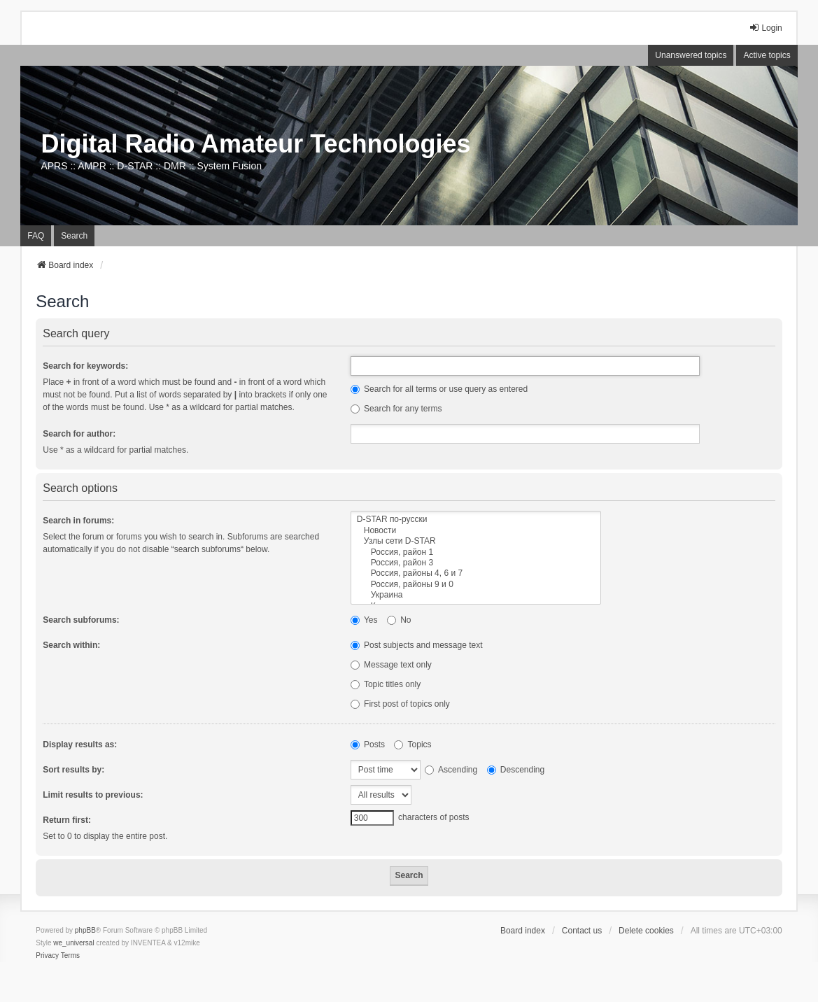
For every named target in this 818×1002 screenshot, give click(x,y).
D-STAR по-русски (475, 519)
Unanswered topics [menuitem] (690, 55)
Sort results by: (73, 770)
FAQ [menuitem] (35, 236)
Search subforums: (81, 620)
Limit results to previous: (93, 795)
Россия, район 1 (475, 552)
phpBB (85, 930)
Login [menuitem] (765, 27)
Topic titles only (386, 684)
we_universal (73, 943)
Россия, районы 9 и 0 (475, 584)
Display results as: (80, 744)
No (399, 620)
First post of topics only (400, 704)
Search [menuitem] (74, 236)
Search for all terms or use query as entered (439, 389)
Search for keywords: (85, 366)
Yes (364, 620)
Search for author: (79, 434)
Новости (475, 530)
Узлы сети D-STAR (475, 541)
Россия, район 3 (475, 563)
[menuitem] (47, 956)
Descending (516, 770)
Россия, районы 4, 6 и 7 (475, 573)
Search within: (71, 645)
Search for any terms (396, 409)
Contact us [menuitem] (582, 931)
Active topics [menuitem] (766, 55)
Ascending (451, 770)
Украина (475, 595)
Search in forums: (78, 520)
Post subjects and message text (417, 645)
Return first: (67, 820)
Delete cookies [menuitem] (646, 931)
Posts (368, 744)
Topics (412, 744)
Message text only (391, 665)
